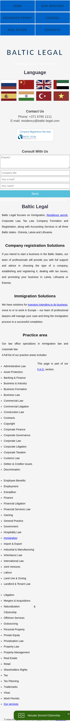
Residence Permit (17, 17)
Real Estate (17, 29)
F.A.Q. (41, 369)
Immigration (10, 538)
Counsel (53, 17)
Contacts (52, 29)
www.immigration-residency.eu (17, 200)
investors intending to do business (47, 304)
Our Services (52, 5)
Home (17, 5)
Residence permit (57, 215)
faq (39, 200)
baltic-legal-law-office (55, 200)
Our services (11, 704)
